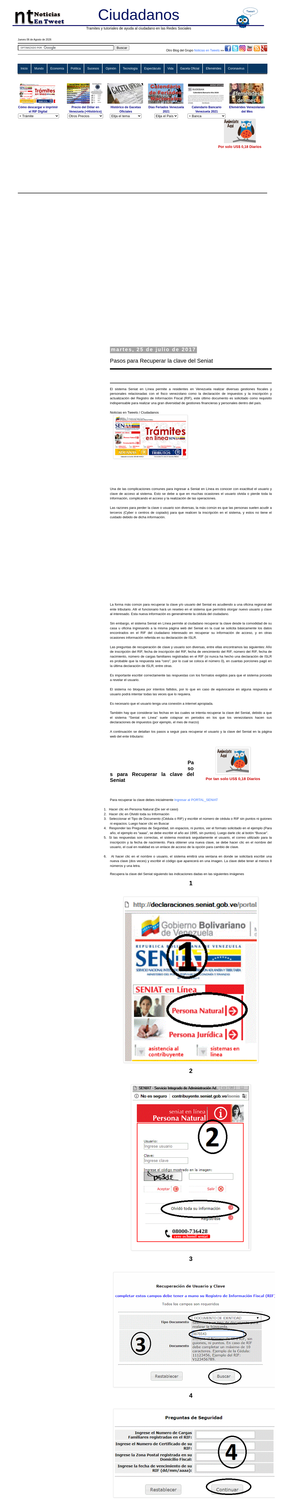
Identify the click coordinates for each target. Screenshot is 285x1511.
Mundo (39, 68)
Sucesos (93, 68)
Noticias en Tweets (207, 50)
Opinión (111, 68)
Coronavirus (236, 68)
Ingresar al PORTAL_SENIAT (196, 800)
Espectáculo (152, 68)
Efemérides (213, 68)
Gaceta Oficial (189, 68)
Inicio (24, 68)
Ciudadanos (138, 14)
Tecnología (130, 68)
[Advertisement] (115, 154)
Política (76, 68)
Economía (57, 68)
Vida (170, 68)
